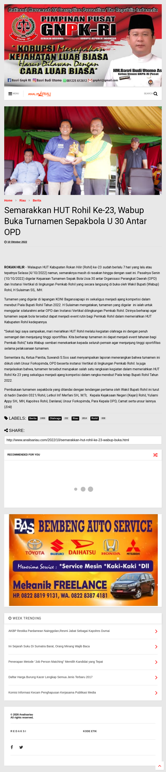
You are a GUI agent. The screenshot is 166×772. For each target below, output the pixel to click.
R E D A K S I (18, 731)
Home (8, 200)
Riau (22, 200)
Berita (37, 200)
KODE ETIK (90, 731)
